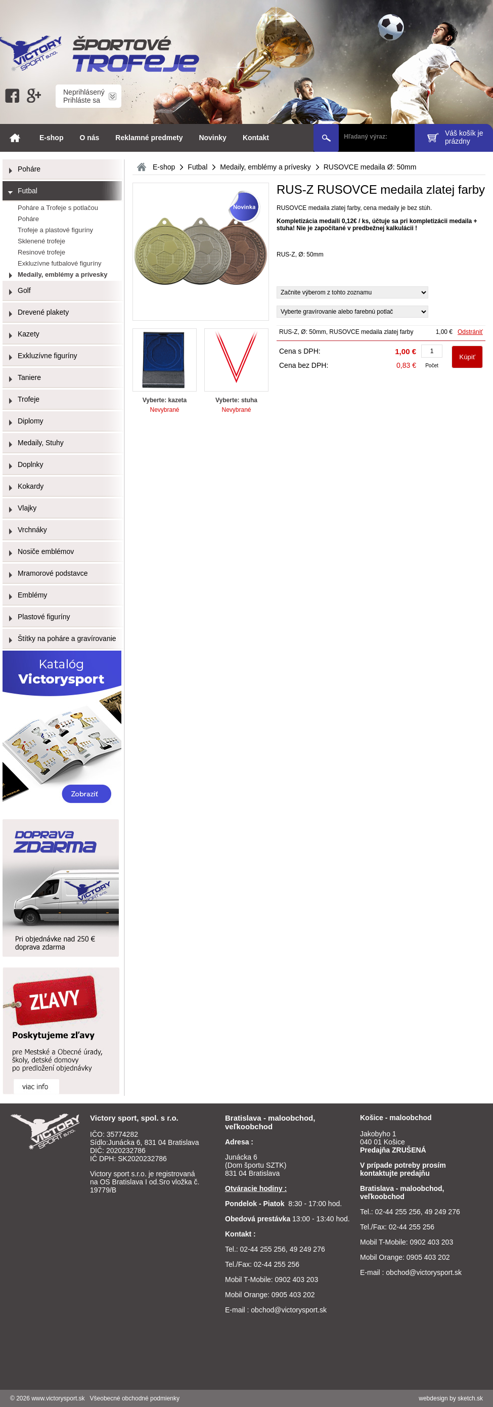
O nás (89, 138)
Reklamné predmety (149, 138)
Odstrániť (470, 331)
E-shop (51, 138)
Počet (431, 365)
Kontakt (256, 138)
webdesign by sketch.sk (451, 1398)
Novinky (212, 138)
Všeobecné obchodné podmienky (135, 1398)
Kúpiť (467, 357)
